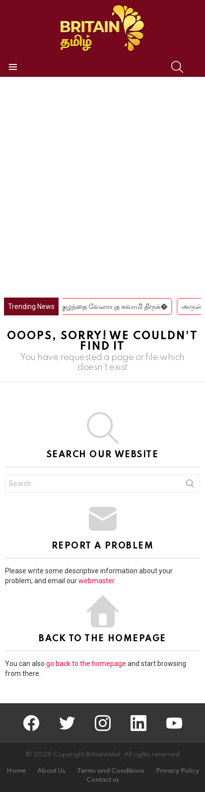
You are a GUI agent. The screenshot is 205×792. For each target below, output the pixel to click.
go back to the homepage (86, 664)
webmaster (96, 581)
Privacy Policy (177, 771)
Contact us (102, 780)
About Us (51, 771)
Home (16, 771)
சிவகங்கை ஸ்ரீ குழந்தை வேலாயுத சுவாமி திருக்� (96, 306)
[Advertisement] (102, 184)
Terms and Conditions (110, 771)
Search (190, 485)
